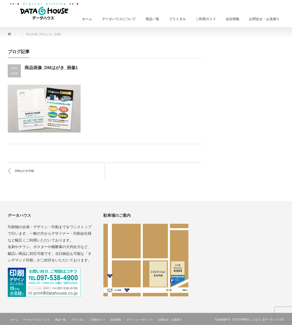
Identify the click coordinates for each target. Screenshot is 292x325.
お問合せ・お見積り (264, 19)
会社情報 (232, 19)
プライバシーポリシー (139, 319)
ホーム (87, 19)
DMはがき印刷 (24, 171)
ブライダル (177, 19)
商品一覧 (152, 19)
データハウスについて (119, 19)
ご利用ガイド (206, 19)
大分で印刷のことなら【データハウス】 (258, 319)
